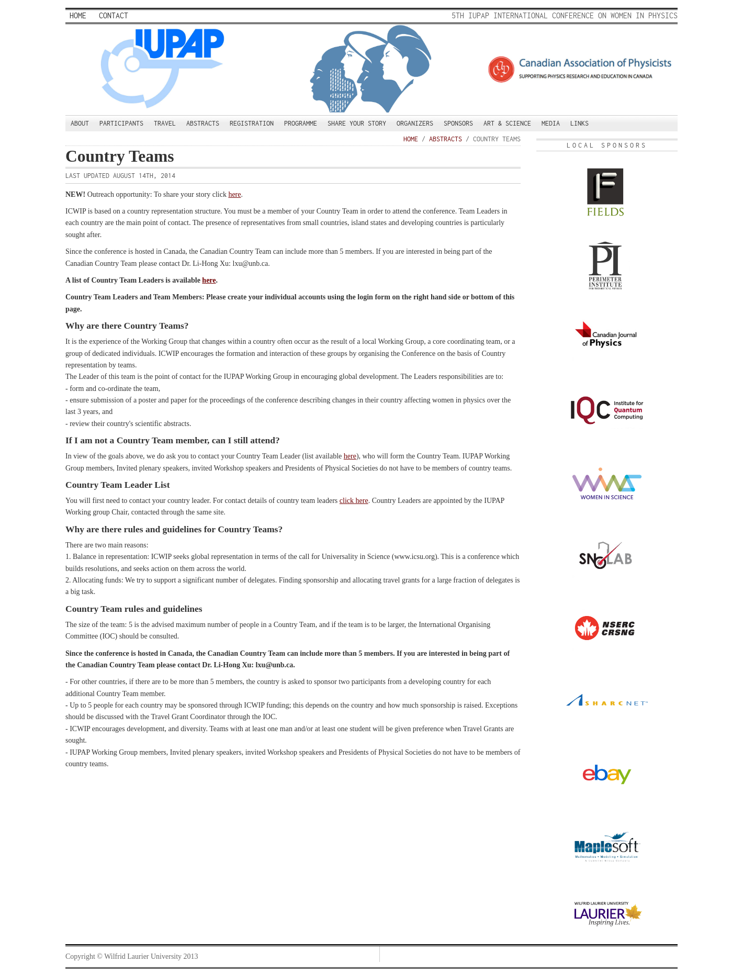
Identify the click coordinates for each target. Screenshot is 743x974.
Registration (252, 123)
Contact (113, 15)
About (80, 123)
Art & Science (507, 123)
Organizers (415, 123)
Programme (300, 123)
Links (579, 123)
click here (354, 501)
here (234, 194)
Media (551, 123)
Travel (165, 123)
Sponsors (458, 123)
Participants (121, 123)
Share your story (357, 123)
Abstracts (202, 123)
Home (78, 15)
